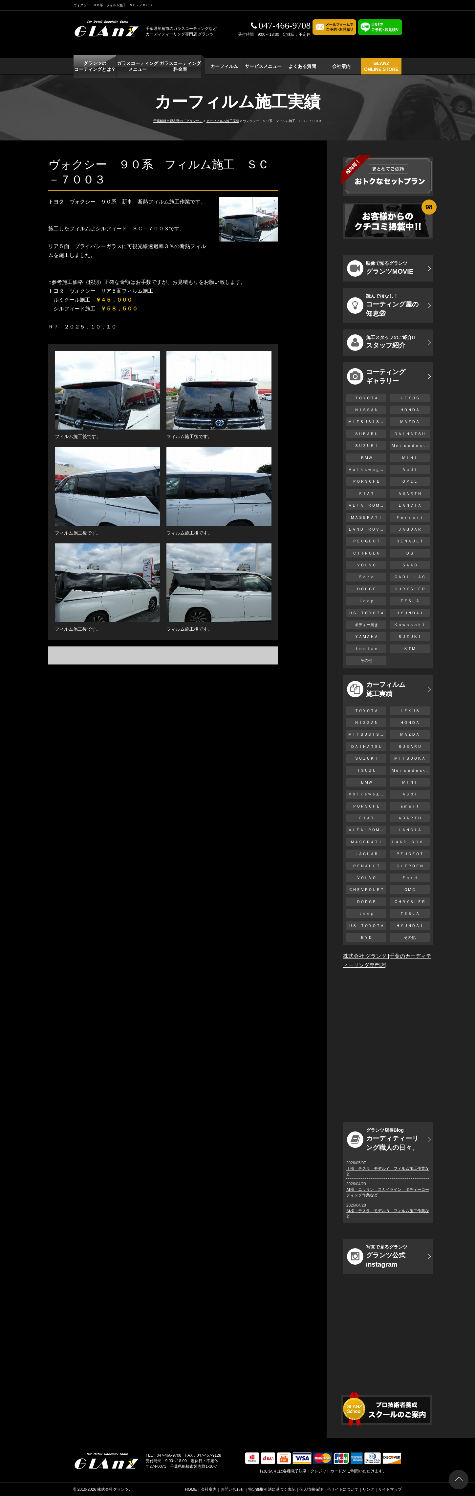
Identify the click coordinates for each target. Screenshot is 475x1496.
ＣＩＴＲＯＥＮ (368, 553)
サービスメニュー (263, 66)
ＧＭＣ (410, 889)
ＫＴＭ (410, 648)
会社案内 (341, 66)
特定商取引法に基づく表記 (271, 1489)
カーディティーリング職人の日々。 (383, 1139)
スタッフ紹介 (381, 342)
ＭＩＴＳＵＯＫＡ (409, 758)
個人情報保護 (311, 1489)
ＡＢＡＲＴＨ (409, 493)
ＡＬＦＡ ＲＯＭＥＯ (367, 505)
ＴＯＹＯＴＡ (366, 398)
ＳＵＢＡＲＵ (366, 434)
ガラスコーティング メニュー (137, 66)
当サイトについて (342, 1489)
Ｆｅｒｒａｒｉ (409, 517)
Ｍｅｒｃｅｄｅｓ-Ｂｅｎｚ (410, 445)
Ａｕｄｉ (410, 469)
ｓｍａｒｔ (410, 806)
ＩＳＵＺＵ (366, 770)
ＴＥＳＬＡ (410, 601)
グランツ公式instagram (377, 1256)
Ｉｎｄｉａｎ (366, 648)
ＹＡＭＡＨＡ (366, 636)
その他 (366, 660)
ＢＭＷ (366, 457)
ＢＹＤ (366, 937)
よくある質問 (302, 66)
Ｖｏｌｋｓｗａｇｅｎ (367, 469)
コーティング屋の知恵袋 (383, 305)
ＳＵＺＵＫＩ (366, 445)
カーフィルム (224, 66)
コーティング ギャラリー (376, 376)
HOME (191, 1489)
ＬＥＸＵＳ (410, 398)
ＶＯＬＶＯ (366, 565)
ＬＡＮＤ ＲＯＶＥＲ (367, 529)
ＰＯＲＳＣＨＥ (366, 481)
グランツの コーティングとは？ (95, 66)
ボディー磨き (366, 624)
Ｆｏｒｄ (366, 577)
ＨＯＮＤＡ (410, 410)
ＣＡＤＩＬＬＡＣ (409, 577)
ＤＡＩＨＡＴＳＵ (409, 434)
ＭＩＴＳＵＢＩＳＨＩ (367, 421)
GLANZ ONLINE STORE (381, 66)
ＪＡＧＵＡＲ (409, 529)
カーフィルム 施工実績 (376, 689)
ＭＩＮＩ (410, 457)
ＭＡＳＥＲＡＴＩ (366, 517)
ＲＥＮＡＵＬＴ (409, 541)
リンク (368, 1489)
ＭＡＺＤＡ (410, 421)
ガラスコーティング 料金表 (180, 66)
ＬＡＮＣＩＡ (409, 505)
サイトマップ (390, 1489)
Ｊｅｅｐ (366, 601)
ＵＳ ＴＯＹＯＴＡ (366, 613)
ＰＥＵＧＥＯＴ (366, 541)
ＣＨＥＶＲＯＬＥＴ (366, 889)
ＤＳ (410, 553)
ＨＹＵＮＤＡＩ (409, 613)
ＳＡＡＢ (410, 565)
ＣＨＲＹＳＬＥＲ (409, 589)
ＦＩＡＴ (366, 493)
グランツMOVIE (380, 268)
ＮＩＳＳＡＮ (366, 410)
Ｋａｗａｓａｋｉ (409, 624)
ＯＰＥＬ (410, 481)
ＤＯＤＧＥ (366, 589)
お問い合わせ (232, 1489)
